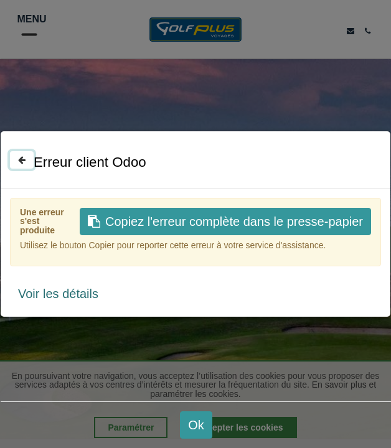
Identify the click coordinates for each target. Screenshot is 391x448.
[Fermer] (22, 160)
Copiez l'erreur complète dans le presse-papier (225, 221)
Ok (196, 425)
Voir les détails (58, 294)
